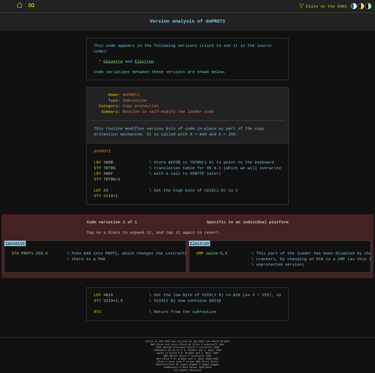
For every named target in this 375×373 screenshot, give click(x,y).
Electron (144, 61)
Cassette (113, 61)
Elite (322, 6)
